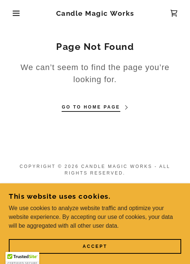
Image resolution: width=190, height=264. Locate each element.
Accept (95, 246)
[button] (13, 13)
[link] (95, 13)
